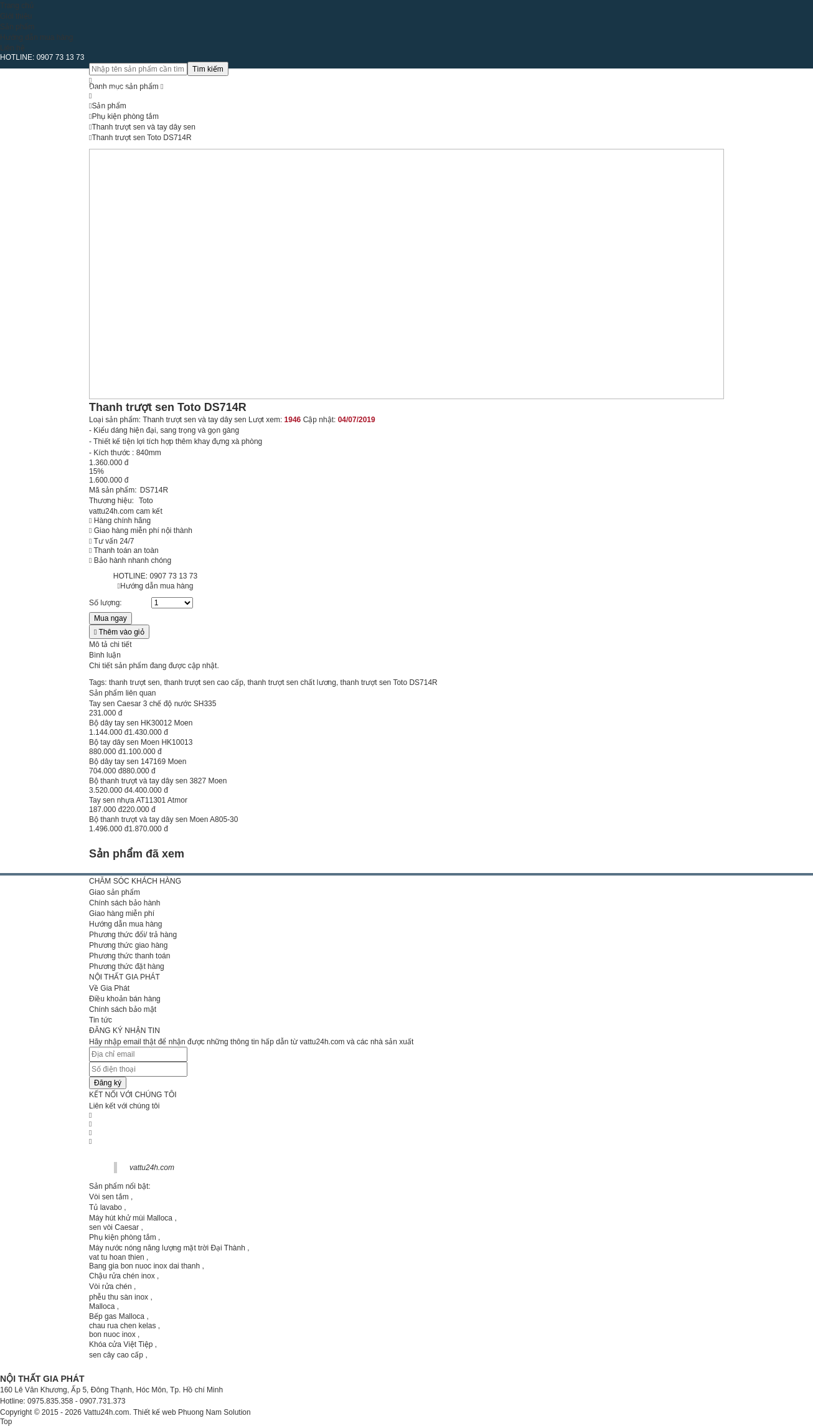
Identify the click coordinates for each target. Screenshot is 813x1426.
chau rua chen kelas (122, 1325)
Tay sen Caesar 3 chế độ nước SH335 (152, 703)
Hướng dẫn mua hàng (36, 37)
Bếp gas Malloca (116, 1316)
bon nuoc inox (112, 1334)
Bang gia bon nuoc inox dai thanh (144, 1266)
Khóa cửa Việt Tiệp (121, 1344)
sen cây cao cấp (116, 1355)
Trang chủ (17, 5)
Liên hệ (12, 48)
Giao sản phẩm (114, 892)
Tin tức (100, 1020)
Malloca (102, 1306)
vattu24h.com (151, 1167)
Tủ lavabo (105, 1207)
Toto (146, 500)
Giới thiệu (16, 16)
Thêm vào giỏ (119, 632)
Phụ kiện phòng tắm (122, 1237)
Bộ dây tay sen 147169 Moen (137, 761)
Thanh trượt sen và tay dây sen (194, 419)
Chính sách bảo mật (122, 1009)
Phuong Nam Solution (214, 1412)
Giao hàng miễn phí (121, 913)
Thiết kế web (154, 1412)
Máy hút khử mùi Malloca (130, 1218)
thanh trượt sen (134, 682)
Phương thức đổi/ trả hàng (133, 934)
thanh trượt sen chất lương (291, 682)
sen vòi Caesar (114, 1227)
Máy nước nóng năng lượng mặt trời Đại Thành (167, 1248)
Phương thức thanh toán (129, 955)
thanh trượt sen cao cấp (203, 682)
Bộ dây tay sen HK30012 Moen (140, 723)
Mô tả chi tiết (110, 644)
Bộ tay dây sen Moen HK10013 (140, 742)
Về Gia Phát (109, 988)
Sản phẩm (17, 26)
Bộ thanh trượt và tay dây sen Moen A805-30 (163, 819)
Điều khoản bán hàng (125, 998)
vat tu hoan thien (116, 1257)
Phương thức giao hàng (128, 945)
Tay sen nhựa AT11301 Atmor (138, 800)
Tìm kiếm (207, 69)
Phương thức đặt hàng (126, 966)
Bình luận (105, 655)
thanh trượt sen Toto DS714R (389, 682)
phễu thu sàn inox (118, 1297)
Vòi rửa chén (110, 1286)
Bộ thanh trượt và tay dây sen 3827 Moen (158, 781)
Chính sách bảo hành (124, 903)
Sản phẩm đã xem (136, 854)
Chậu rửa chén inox (122, 1276)
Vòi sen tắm (109, 1196)
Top (6, 1421)
